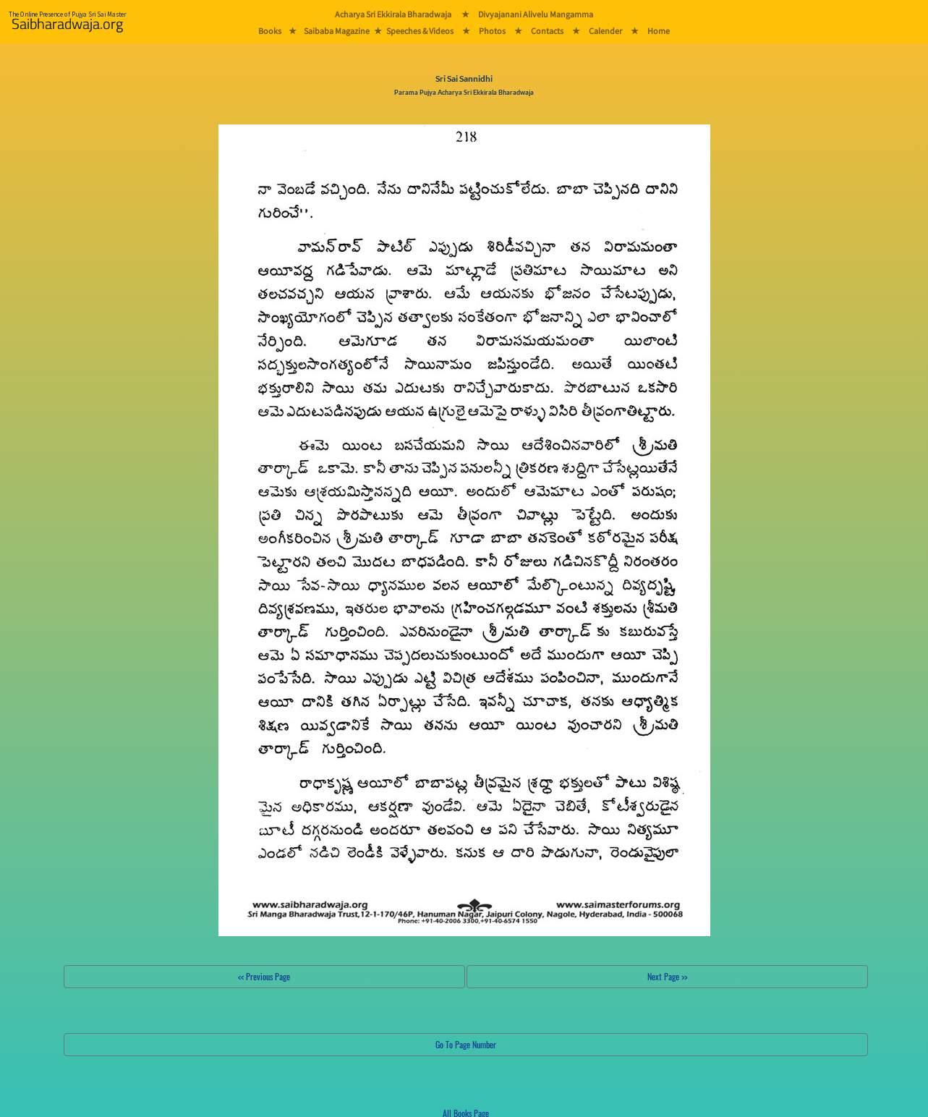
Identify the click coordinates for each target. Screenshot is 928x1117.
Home (658, 30)
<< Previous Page (264, 976)
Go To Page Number (465, 1044)
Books (269, 30)
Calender (605, 30)
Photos (492, 30)
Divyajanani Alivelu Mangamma (535, 14)
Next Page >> (667, 976)
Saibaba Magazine (337, 30)
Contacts (547, 30)
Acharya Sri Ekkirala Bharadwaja (393, 14)
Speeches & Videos (420, 30)
